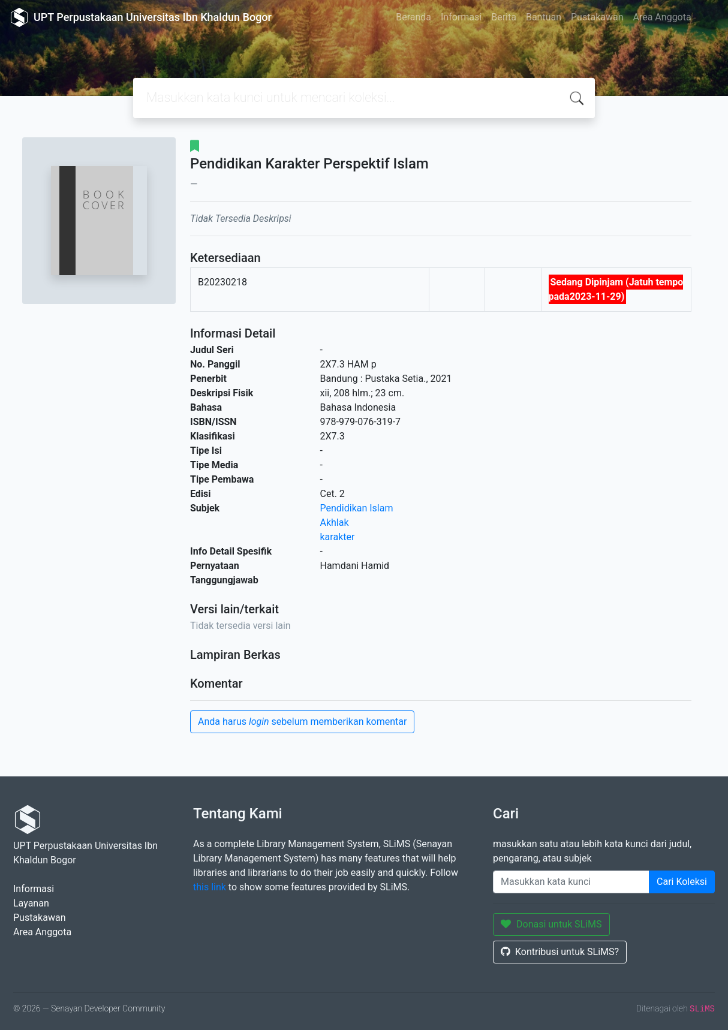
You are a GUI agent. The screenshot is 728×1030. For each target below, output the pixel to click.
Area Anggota (662, 17)
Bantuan (543, 17)
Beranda (413, 17)
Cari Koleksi (682, 881)
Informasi (461, 17)
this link (209, 887)
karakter (337, 537)
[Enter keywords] (571, 882)
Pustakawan (597, 17)
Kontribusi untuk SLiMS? (560, 951)
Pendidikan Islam (356, 508)
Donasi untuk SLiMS (551, 924)
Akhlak (334, 522)
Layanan (31, 903)
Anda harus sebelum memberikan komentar (302, 721)
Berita (503, 17)
